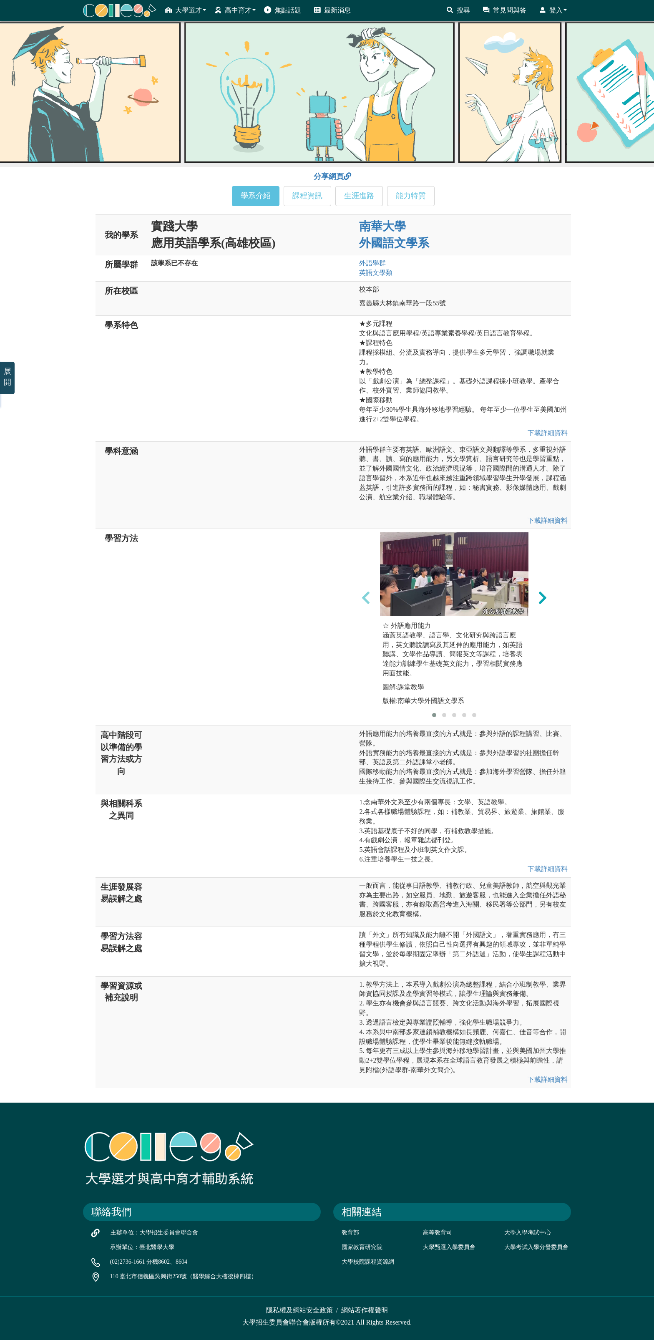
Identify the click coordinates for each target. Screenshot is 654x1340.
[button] (434, 715)
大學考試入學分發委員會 (536, 1247)
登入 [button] (553, 10)
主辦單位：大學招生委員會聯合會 (154, 1232)
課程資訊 (307, 195)
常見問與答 (504, 10)
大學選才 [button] (185, 10)
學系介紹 (256, 195)
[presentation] (365, 597)
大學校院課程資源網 (368, 1262)
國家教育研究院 (362, 1247)
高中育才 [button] (235, 10)
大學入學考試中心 (527, 1232)
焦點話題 (282, 10)
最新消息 (332, 10)
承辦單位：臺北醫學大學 (142, 1247)
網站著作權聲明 (364, 1310)
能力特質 (411, 195)
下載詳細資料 (546, 432)
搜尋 (458, 10)
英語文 (375, 272)
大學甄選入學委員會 (449, 1247)
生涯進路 (359, 195)
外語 (372, 263)
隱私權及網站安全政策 (299, 1310)
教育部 (350, 1232)
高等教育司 (437, 1232)
